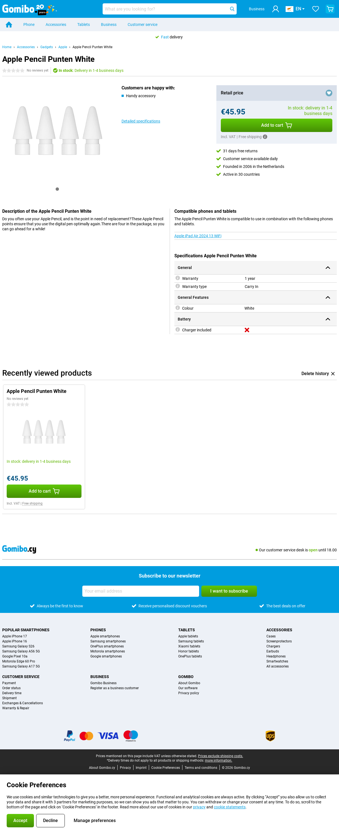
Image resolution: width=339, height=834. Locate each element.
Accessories (56, 24)
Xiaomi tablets (189, 646)
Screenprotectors (279, 641)
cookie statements (230, 807)
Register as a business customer (114, 688)
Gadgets (46, 47)
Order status (11, 688)
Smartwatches (277, 661)
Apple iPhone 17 (14, 636)
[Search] (232, 8)
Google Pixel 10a (15, 656)
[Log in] (275, 9)
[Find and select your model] (169, 8)
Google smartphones (106, 656)
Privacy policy (188, 693)
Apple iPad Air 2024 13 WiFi (197, 236)
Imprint (141, 768)
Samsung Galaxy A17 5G (21, 666)
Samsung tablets (191, 641)
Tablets (83, 24)
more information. (218, 760)
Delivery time (11, 693)
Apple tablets (188, 636)
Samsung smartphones (108, 641)
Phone (28, 24)
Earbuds (272, 651)
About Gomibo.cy (102, 768)
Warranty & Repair (15, 708)
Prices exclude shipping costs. (220, 756)
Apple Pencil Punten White (92, 47)
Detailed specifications (141, 121)
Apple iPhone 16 (14, 641)
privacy (199, 807)
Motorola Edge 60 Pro (18, 661)
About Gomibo (189, 683)
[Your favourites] (315, 9)
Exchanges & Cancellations (22, 703)
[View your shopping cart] (330, 9)
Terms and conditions (201, 768)
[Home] (9, 24)
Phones (98, 630)
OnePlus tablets (190, 656)
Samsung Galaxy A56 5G (21, 651)
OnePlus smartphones (107, 646)
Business (109, 24)
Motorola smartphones (107, 651)
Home (6, 47)
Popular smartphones (26, 630)
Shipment (9, 698)
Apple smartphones (105, 636)
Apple (62, 47)
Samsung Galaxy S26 (18, 646)
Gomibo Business (103, 683)
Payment (9, 683)
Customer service (142, 24)
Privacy (125, 768)
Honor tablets (188, 651)
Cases (271, 636)
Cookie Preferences (165, 768)
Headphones (276, 656)
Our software (187, 688)
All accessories (277, 666)
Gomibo (186, 676)
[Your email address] (140, 591)
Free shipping (32, 503)
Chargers (273, 646)
